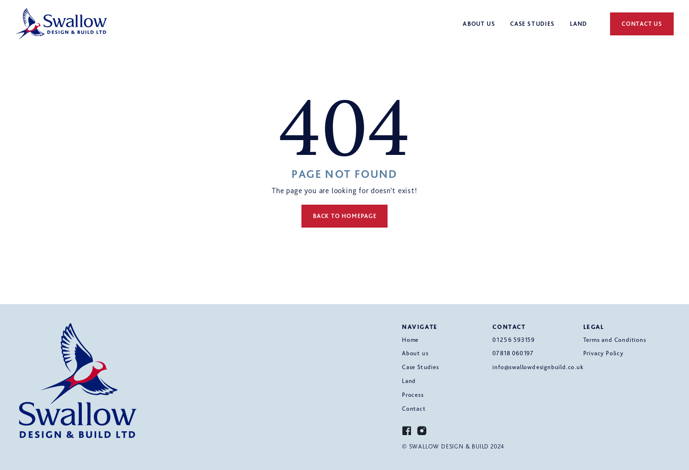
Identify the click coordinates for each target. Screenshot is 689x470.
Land (409, 380)
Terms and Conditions (614, 339)
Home (410, 339)
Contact (414, 408)
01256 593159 (513, 339)
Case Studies (420, 367)
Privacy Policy (603, 353)
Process (413, 394)
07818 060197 (512, 353)
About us (415, 353)
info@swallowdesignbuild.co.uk (537, 367)
